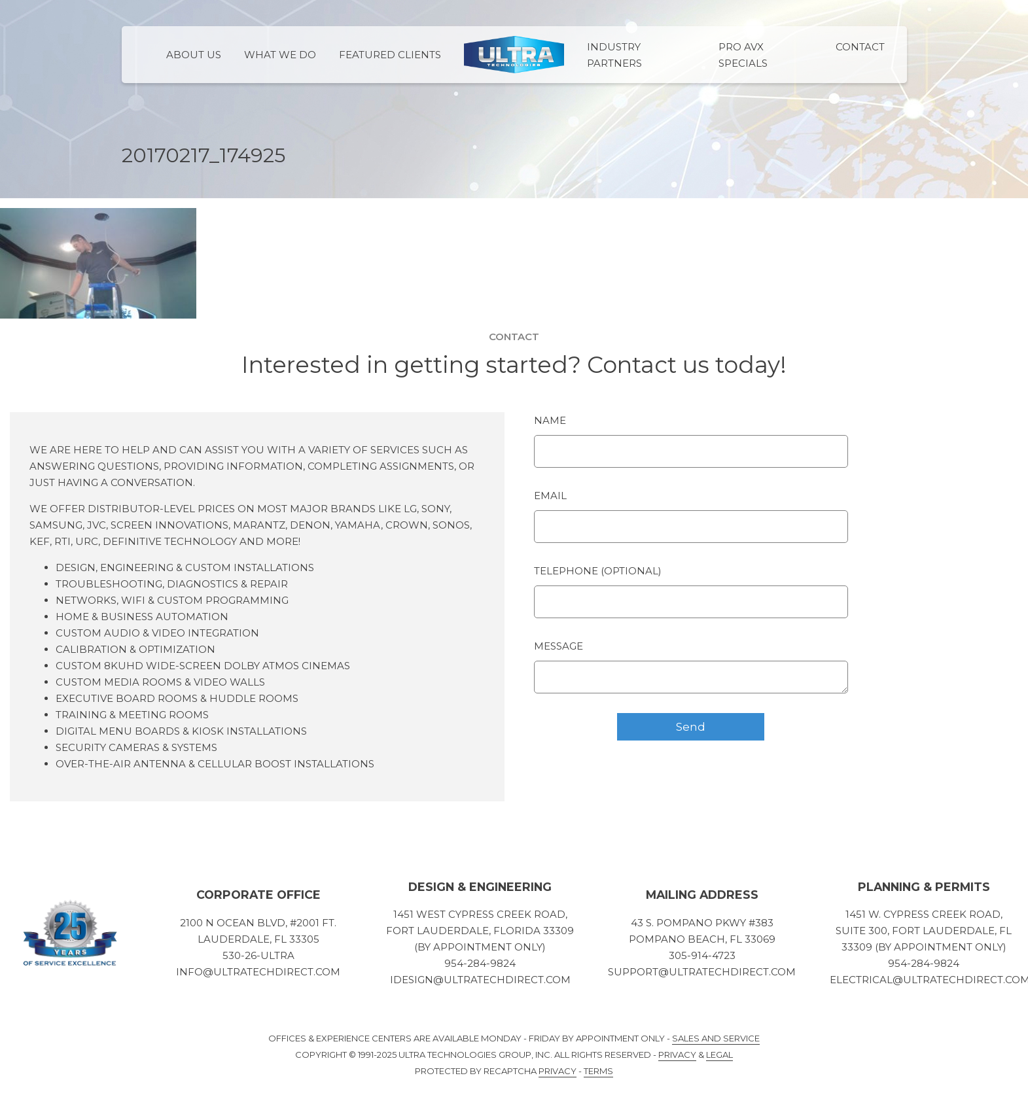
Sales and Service (716, 1038)
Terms (598, 1071)
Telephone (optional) (598, 571)
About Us (193, 54)
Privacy (677, 1054)
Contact (860, 47)
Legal (719, 1054)
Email (550, 495)
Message (558, 646)
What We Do (280, 54)
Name (550, 420)
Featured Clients (390, 54)
